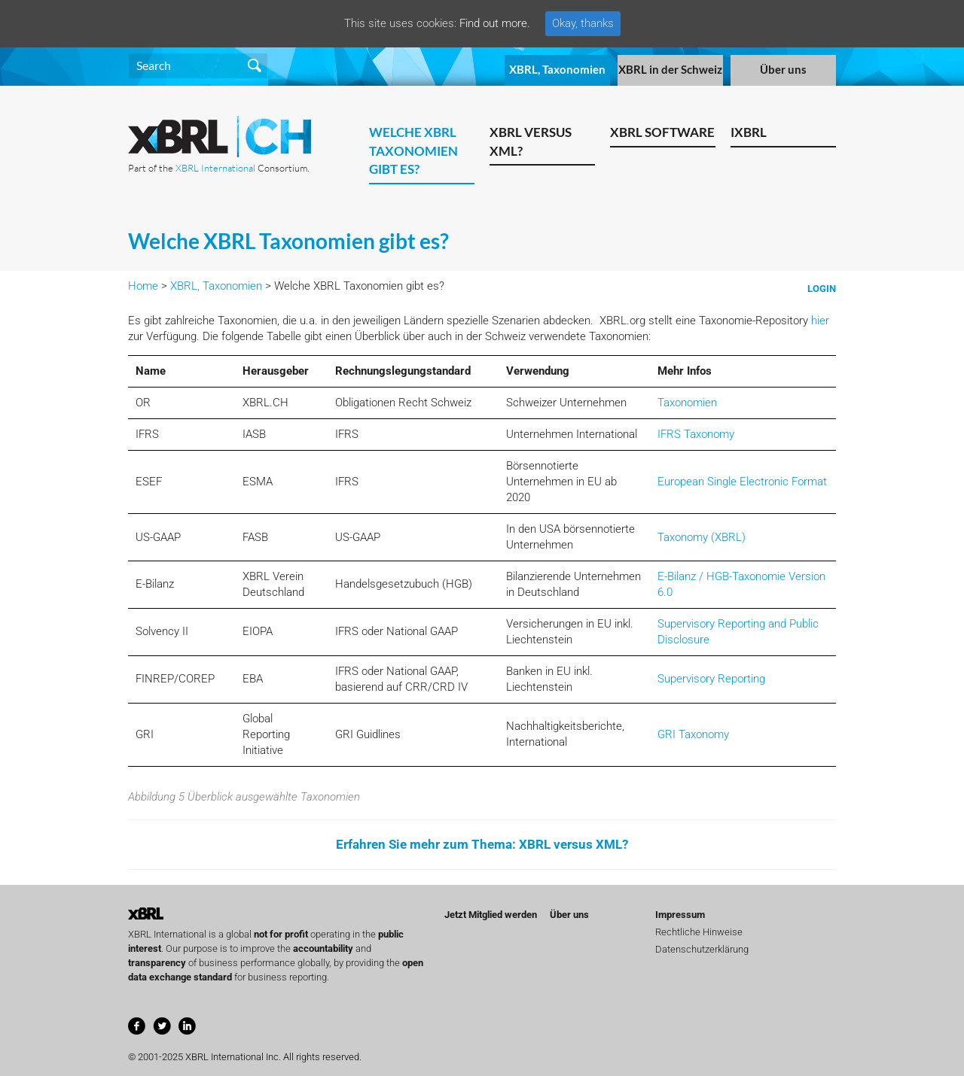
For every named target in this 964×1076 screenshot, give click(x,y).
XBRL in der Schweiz (670, 69)
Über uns (783, 69)
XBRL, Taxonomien (557, 69)
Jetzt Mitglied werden (490, 914)
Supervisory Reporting (711, 678)
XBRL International (215, 168)
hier (820, 320)
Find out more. (494, 23)
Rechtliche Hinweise (699, 932)
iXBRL (749, 132)
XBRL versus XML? (531, 141)
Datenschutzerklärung (702, 949)
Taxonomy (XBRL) (701, 537)
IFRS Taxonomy (695, 434)
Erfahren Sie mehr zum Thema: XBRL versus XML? (482, 844)
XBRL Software (662, 132)
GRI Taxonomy (693, 734)
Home (143, 286)
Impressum (680, 914)
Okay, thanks (583, 23)
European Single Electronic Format (742, 481)
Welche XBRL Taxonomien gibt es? (413, 151)
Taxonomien (687, 402)
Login (821, 288)
